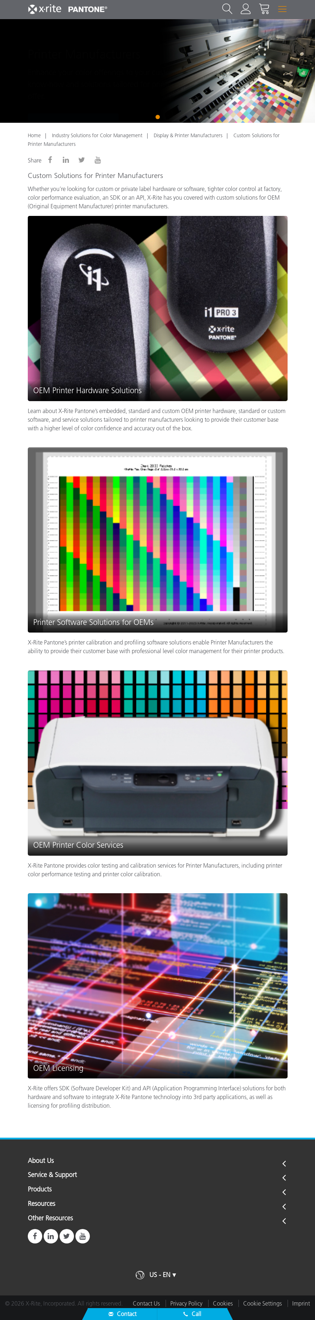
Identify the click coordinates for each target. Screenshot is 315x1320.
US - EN (159, 1275)
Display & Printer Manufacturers (188, 135)
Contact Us (73, 99)
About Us (41, 1161)
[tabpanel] (157, 71)
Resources (41, 1204)
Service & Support (52, 1175)
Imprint (301, 1303)
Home (34, 135)
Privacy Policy (186, 1303)
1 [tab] (157, 117)
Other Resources (50, 1218)
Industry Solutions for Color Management (97, 135)
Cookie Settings (262, 1303)
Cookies (223, 1303)
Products (40, 1189)
